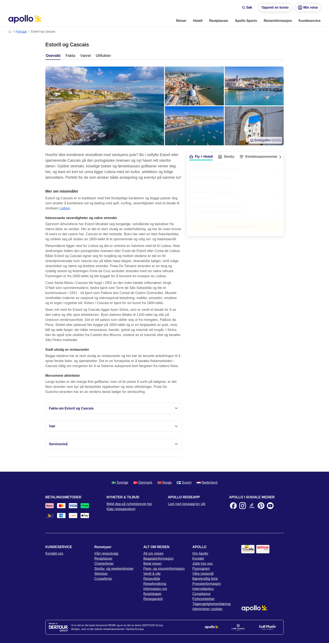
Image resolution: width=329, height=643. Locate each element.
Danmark (142, 482)
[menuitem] (181, 21)
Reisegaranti (153, 599)
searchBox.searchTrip (235, 226)
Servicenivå (113, 444)
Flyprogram (201, 568)
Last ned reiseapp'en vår (187, 504)
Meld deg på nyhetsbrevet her (129, 504)
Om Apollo (200, 553)
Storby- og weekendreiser (114, 568)
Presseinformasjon (206, 583)
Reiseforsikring (154, 583)
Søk (247, 7)
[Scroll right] (280, 157)
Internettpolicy (203, 589)
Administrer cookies (207, 609)
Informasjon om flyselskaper (155, 591)
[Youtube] (270, 505)
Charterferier (104, 563)
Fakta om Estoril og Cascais (113, 408)
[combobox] (235, 184)
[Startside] (24, 19)
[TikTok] (252, 505)
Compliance (201, 594)
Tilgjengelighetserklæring (211, 604)
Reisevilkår (151, 578)
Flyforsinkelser (203, 599)
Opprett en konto (275, 7)
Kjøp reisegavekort (121, 509)
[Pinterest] (261, 505)
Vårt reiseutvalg (106, 553)
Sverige (120, 482)
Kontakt (198, 558)
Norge (164, 482)
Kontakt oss (54, 553)
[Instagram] (242, 505)
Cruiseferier (103, 578)
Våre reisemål (203, 573)
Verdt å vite (152, 573)
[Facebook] (233, 505)
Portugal (21, 31)
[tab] (54, 57)
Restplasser (103, 558)
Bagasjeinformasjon (158, 558)
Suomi (184, 482)
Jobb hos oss (202, 563)
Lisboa (65, 208)
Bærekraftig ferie (205, 578)
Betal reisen (152, 563)
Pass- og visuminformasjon (164, 568)
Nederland (207, 482)
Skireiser (101, 573)
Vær (113, 426)
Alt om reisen (153, 553)
